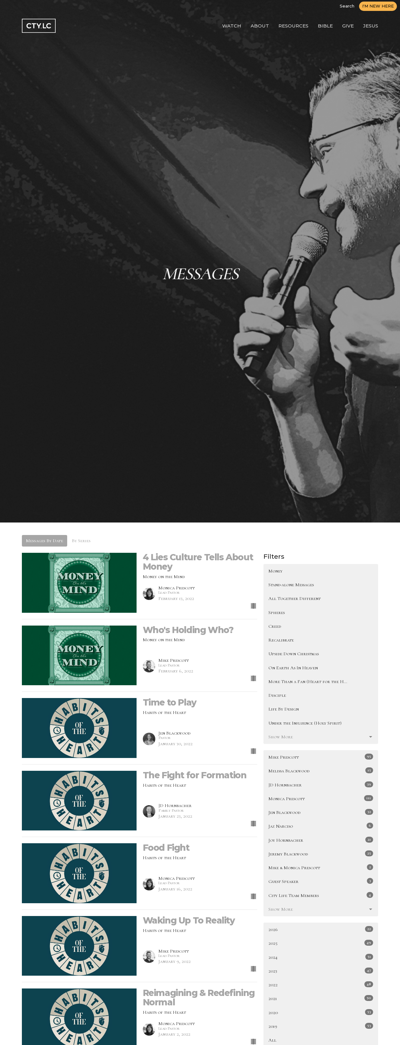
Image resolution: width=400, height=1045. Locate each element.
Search (347, 5)
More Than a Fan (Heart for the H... (307, 681)
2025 (320, 943)
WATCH (231, 26)
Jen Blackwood (320, 812)
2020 (320, 1012)
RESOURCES (293, 26)
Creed (274, 626)
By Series (81, 540)
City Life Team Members (320, 895)
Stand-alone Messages (291, 584)
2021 (320, 998)
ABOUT (260, 26)
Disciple (277, 695)
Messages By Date (44, 540)
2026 (320, 929)
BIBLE (325, 26)
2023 (320, 971)
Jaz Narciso (320, 826)
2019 (320, 1026)
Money (275, 571)
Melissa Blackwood (320, 770)
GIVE (348, 26)
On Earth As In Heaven (293, 668)
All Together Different (294, 598)
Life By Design (283, 709)
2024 (320, 957)
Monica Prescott (320, 798)
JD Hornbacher (320, 784)
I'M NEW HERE (378, 5)
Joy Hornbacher (320, 840)
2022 (320, 984)
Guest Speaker (320, 881)
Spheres (276, 612)
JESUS (370, 26)
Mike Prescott (320, 757)
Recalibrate (281, 640)
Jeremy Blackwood (320, 853)
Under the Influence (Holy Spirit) (305, 723)
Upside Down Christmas (293, 653)
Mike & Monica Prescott (320, 867)
